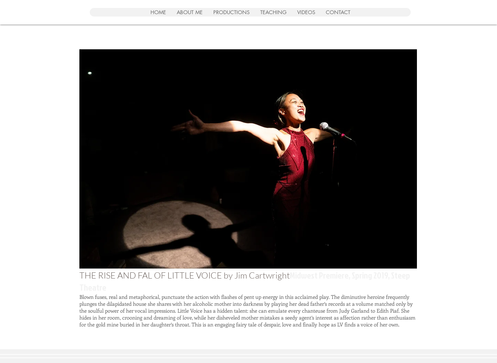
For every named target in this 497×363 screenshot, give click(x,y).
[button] (248, 159)
